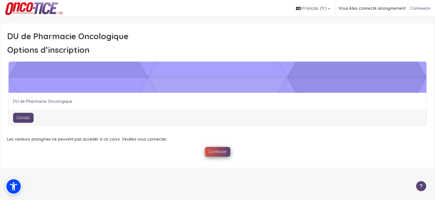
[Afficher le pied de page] (421, 186)
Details (35, 117)
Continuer (217, 151)
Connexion (420, 8)
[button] (313, 8)
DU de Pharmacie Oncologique (55, 101)
